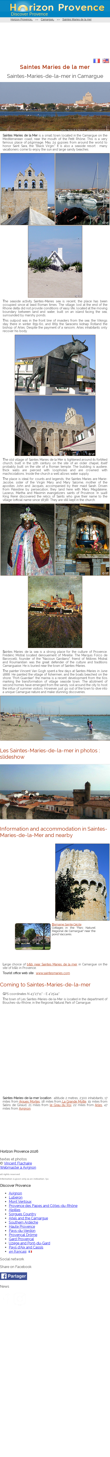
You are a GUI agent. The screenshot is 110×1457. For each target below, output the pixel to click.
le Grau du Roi (60, 1105)
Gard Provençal (21, 1239)
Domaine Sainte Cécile (66, 924)
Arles (98, 1105)
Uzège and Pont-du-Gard (29, 1243)
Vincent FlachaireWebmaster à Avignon (18, 1165)
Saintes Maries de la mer (77, 19)
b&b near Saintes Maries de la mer (52, 964)
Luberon (15, 1197)
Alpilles (14, 1210)
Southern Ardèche (23, 1222)
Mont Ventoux (20, 1202)
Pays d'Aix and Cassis (26, 1247)
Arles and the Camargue (28, 1218)
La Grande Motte (73, 1101)
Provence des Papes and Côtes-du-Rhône (43, 1206)
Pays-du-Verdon (22, 1231)
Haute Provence (22, 1226)
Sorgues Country (22, 1214)
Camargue (47, 19)
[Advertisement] (55, 40)
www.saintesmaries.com (53, 973)
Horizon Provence (21, 19)
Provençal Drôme (23, 1235)
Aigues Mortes (29, 1101)
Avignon (25, 1108)
